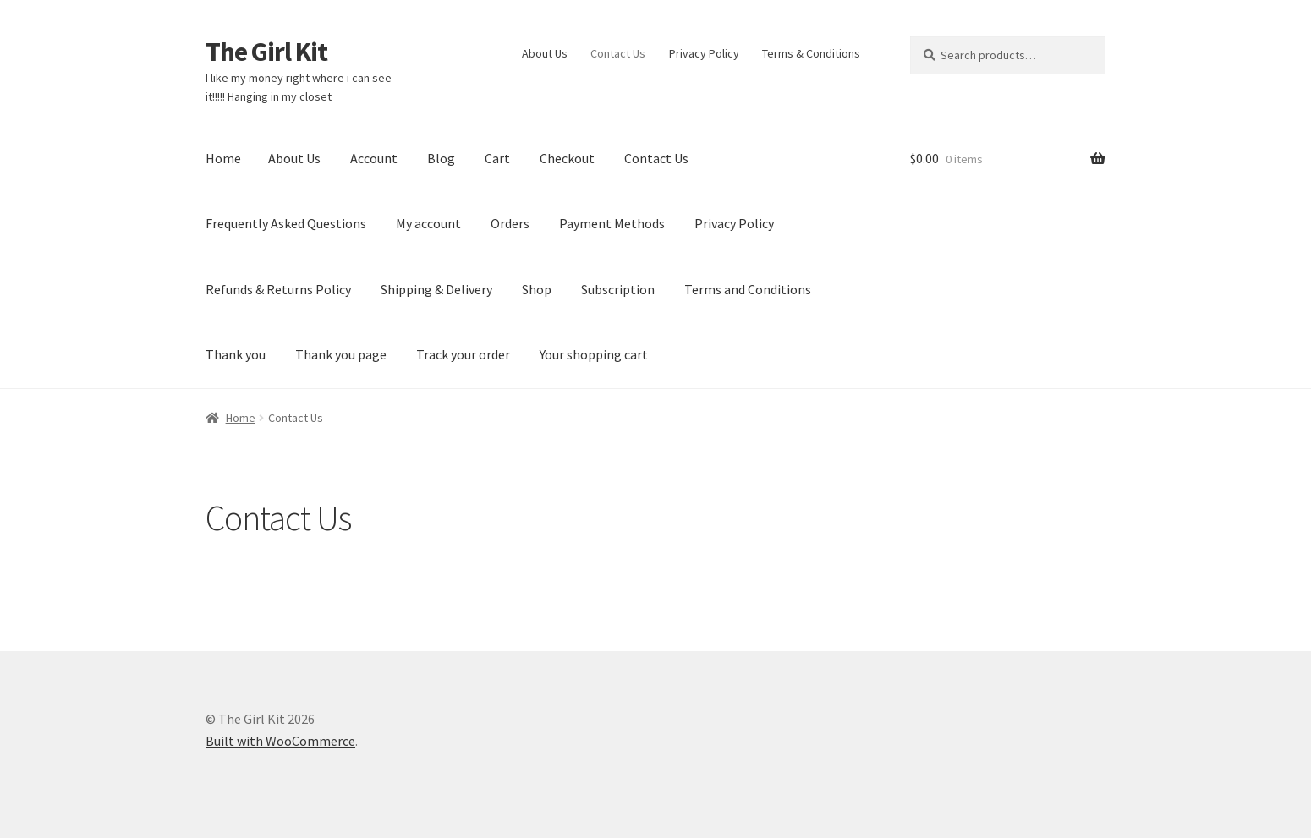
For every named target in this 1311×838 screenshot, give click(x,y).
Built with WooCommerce (280, 740)
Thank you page (341, 354)
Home (223, 158)
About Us (545, 53)
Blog (441, 158)
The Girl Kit (266, 51)
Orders (510, 223)
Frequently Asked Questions (286, 223)
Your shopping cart (594, 354)
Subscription (618, 289)
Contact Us (617, 53)
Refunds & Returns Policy (278, 289)
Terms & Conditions (811, 53)
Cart (497, 158)
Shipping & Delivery (436, 289)
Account (374, 158)
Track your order (463, 354)
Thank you (236, 354)
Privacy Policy (704, 53)
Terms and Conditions (747, 289)
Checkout (567, 158)
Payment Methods (612, 223)
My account (428, 223)
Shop (536, 289)
